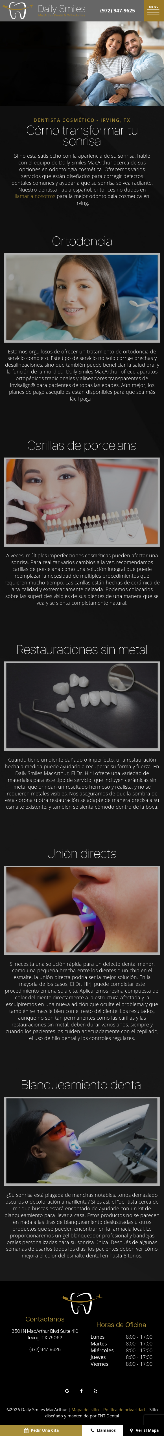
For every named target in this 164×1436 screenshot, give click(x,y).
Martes (99, 1343)
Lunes (98, 1337)
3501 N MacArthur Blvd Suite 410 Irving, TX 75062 (45, 1334)
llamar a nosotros (35, 196)
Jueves (98, 1357)
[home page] (44, 10)
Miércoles (102, 1350)
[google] (67, 1391)
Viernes (99, 1364)
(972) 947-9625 (117, 10)
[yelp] (95, 1391)
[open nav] (154, 10)
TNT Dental (108, 1416)
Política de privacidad (124, 1409)
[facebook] (81, 1391)
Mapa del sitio (85, 1409)
